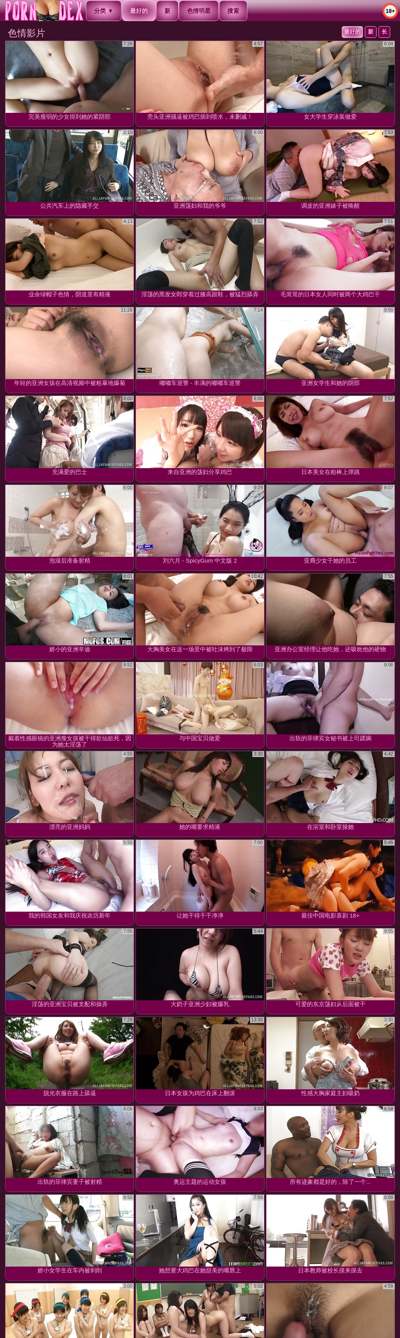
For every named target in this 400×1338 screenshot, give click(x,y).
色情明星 (199, 10)
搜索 (233, 10)
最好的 (352, 32)
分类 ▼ (103, 10)
